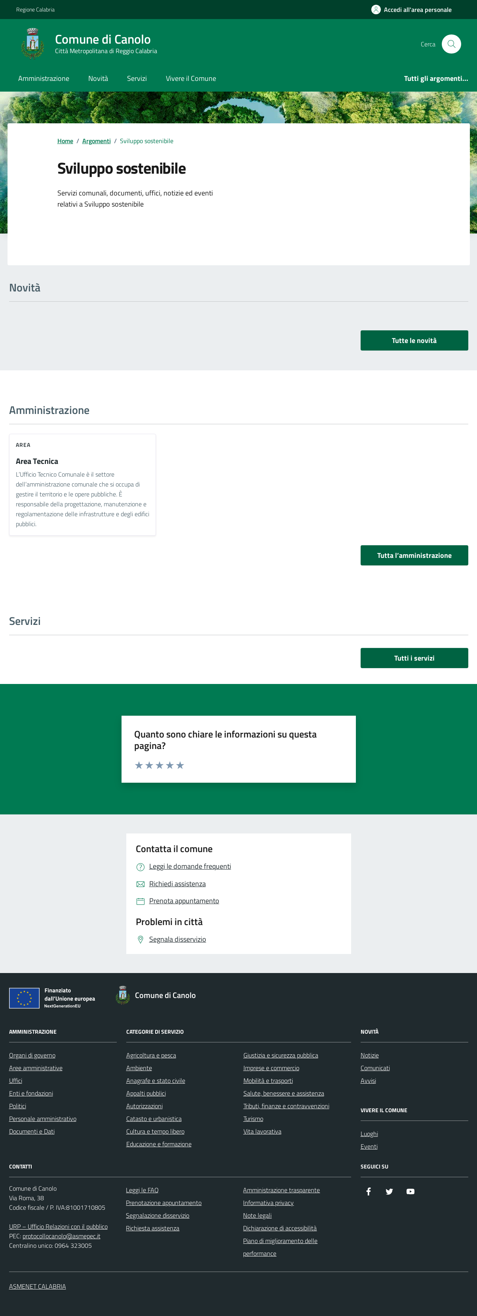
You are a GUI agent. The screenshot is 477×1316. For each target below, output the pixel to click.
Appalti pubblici (146, 1093)
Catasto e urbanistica (154, 1118)
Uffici (15, 1080)
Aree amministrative (36, 1068)
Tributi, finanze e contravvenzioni (286, 1106)
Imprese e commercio (271, 1068)
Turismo (253, 1118)
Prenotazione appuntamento (163, 1202)
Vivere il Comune (191, 78)
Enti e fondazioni (31, 1093)
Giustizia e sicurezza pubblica (280, 1055)
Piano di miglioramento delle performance (280, 1247)
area (23, 445)
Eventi (369, 1146)
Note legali (257, 1215)
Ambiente (139, 1068)
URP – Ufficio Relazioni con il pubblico (58, 1226)
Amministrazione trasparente (281, 1190)
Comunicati (375, 1068)
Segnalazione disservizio (157, 1215)
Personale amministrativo (42, 1118)
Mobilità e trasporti (268, 1080)
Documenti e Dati (32, 1131)
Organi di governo (32, 1055)
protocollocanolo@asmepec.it (62, 1236)
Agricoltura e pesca (151, 1055)
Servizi (137, 78)
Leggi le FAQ (142, 1190)
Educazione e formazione (159, 1144)
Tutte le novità (414, 340)
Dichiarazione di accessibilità (280, 1228)
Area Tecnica (37, 461)
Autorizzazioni (144, 1106)
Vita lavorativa (262, 1131)
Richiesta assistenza (152, 1228)
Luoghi (369, 1133)
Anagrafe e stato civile (155, 1080)
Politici (17, 1106)
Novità (98, 78)
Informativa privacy (268, 1202)
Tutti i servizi (414, 658)
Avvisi (368, 1080)
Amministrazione (43, 78)
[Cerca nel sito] (451, 44)
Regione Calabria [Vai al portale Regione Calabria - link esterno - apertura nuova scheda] (35, 9)
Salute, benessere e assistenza (283, 1093)
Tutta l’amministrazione (414, 555)
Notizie (370, 1055)
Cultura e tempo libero (155, 1131)
